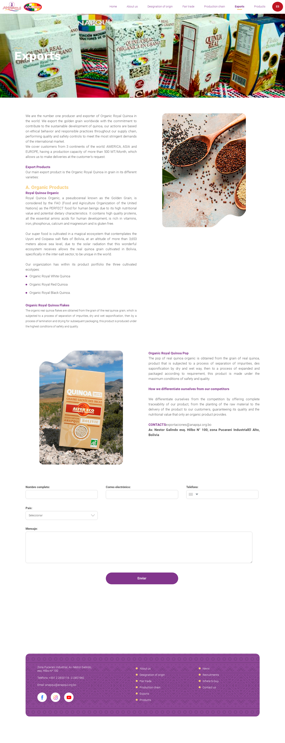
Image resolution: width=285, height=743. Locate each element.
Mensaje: (32, 528)
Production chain (214, 6)
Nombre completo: (38, 487)
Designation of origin (160, 6)
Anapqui (22, 6)
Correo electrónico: (118, 487)
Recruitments (211, 674)
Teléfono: (192, 487)
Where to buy (211, 681)
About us (132, 6)
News (206, 668)
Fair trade (188, 6)
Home (113, 6)
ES (277, 6)
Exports (239, 6)
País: (29, 508)
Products (259, 6)
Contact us (209, 687)
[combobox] (192, 494)
